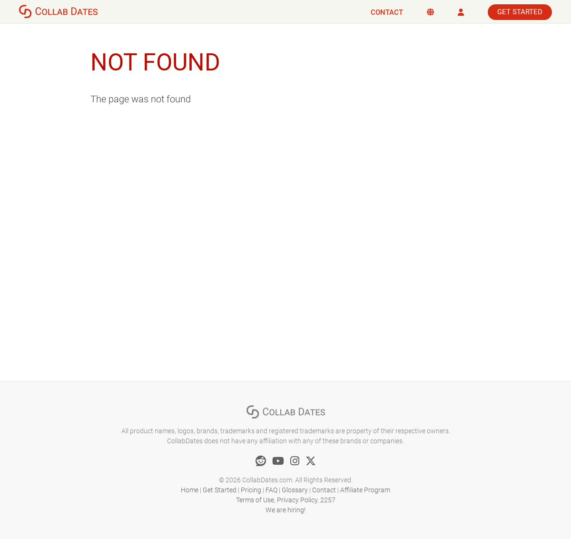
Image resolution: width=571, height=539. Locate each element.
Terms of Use (255, 500)
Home (189, 490)
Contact (387, 12)
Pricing (251, 490)
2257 (327, 500)
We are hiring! (285, 510)
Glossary (295, 490)
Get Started (519, 12)
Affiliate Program (365, 490)
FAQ (271, 490)
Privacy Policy (297, 500)
